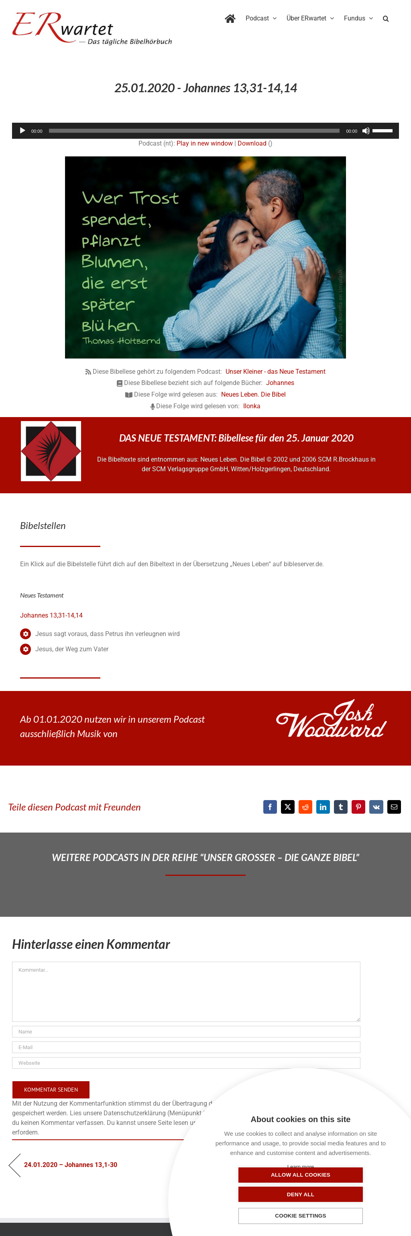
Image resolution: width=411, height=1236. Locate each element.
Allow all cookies (260, 1194)
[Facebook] (270, 807)
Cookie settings (300, 1217)
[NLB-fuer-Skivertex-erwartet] (51, 424)
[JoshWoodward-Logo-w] (331, 702)
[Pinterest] (358, 807)
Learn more (300, 1167)
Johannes (280, 383)
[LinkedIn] (323, 807)
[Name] (186, 1031)
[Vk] (376, 807)
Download (252, 143)
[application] (205, 131)
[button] (386, 17)
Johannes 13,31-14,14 (51, 615)
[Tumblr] (341, 807)
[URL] (186, 1063)
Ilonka (251, 406)
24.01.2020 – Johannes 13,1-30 (70, 1165)
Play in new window (205, 143)
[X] (288, 807)
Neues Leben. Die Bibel (253, 394)
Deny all (340, 1194)
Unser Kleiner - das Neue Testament (276, 371)
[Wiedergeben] (22, 131)
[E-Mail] (394, 807)
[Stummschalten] (366, 131)
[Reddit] (305, 807)
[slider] (194, 131)
